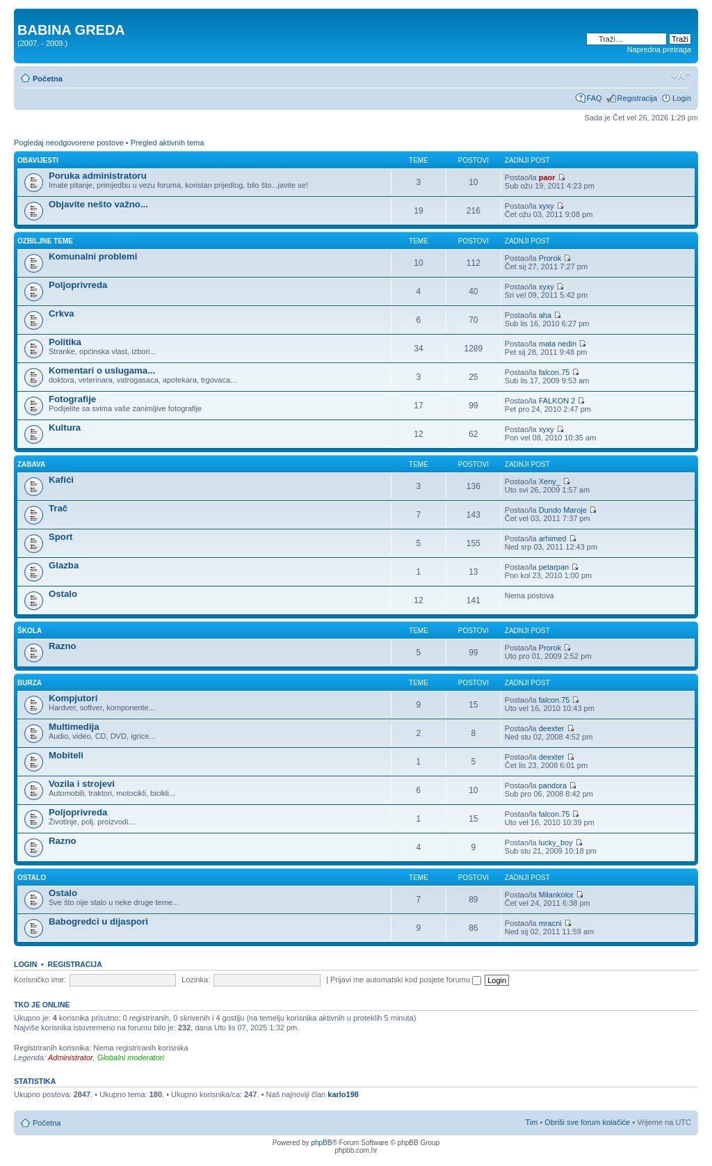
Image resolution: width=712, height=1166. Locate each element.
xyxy (546, 206)
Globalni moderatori (130, 1057)
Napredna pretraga (659, 49)
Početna (48, 78)
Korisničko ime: (40, 979)
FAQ (594, 98)
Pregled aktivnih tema (167, 142)
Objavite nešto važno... (98, 204)
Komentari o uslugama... (102, 370)
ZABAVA (31, 464)
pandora (553, 785)
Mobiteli (66, 755)
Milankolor (556, 895)
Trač (58, 508)
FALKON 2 (557, 401)
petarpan (554, 567)
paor (547, 177)
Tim (531, 1122)
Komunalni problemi (93, 256)
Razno (62, 646)
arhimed (553, 538)
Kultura (65, 427)
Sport (60, 537)
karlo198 (343, 1094)
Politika (65, 342)
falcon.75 (554, 372)
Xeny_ (549, 481)
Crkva (61, 313)
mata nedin (557, 344)
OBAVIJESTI (37, 160)
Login (681, 98)
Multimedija (74, 726)
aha (545, 315)
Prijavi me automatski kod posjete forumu (405, 979)
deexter (552, 728)
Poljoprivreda (78, 285)
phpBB (321, 1143)
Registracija (637, 98)
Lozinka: (195, 979)
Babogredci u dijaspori (98, 921)
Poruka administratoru (98, 175)
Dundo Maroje (563, 510)
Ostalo (63, 594)
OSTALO (31, 877)
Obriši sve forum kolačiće (587, 1122)
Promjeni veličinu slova (681, 76)
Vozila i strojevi (82, 783)
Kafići (61, 479)
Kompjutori (73, 698)
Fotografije (72, 399)
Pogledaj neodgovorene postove (69, 142)
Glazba (64, 565)
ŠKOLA (29, 630)
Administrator (70, 1057)
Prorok (550, 258)
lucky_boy (556, 842)
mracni (550, 923)
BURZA (29, 683)
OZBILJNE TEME (45, 241)
